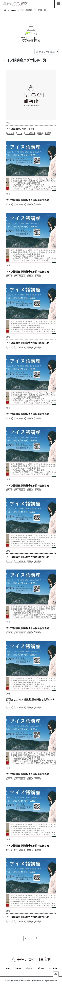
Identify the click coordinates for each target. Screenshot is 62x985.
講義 (40, 133)
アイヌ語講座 (30, 133)
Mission (29, 968)
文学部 (47, 133)
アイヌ (19, 133)
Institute (53, 968)
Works (41, 968)
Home (8, 968)
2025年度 (10, 133)
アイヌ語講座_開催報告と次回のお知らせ (27, 200)
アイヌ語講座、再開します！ (20, 128)
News (18, 968)
